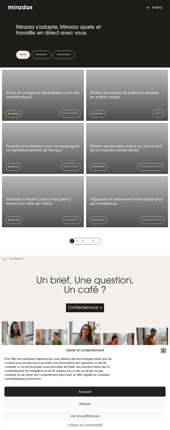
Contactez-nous (83, 308)
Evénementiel (64, 55)
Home (4, 259)
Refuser (85, 404)
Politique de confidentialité (85, 425)
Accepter (84, 391)
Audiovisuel (42, 55)
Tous (24, 55)
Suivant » (98, 241)
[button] (163, 350)
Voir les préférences (85, 416)
